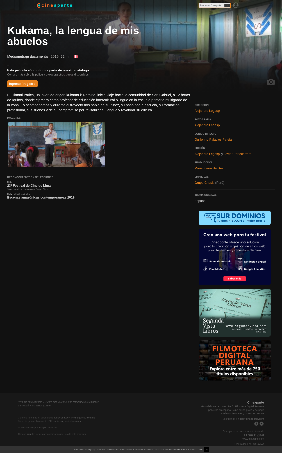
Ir (227, 5)
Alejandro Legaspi (207, 111)
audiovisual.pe (61, 417)
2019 (55, 56)
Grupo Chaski (204, 183)
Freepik (42, 427)
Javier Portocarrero (237, 154)
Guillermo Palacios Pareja (213, 139)
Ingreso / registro (22, 84)
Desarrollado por (249, 444)
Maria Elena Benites (209, 168)
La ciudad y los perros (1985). (34, 405)
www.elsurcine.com (253, 438)
